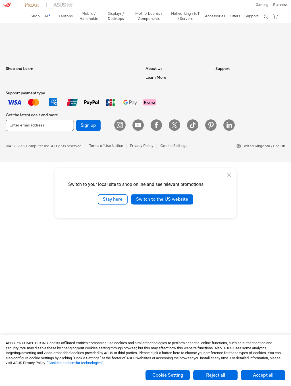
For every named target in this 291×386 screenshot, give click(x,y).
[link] (146, 7)
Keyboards (83, 229)
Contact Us (155, 117)
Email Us (153, 224)
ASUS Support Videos (164, 250)
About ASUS (156, 109)
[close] (229, 175)
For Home (14, 117)
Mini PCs (13, 254)
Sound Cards (85, 143)
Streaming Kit (85, 271)
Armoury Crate (228, 160)
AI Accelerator (86, 160)
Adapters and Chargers (94, 297)
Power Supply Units (90, 109)
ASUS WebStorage (162, 151)
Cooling (12, 297)
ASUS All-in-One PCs (23, 220)
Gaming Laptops (20, 152)
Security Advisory (160, 241)
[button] (7, 6)
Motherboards (18, 280)
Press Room (156, 143)
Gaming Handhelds (22, 177)
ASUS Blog (224, 134)
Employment (156, 126)
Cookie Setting (167, 375)
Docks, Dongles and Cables (97, 305)
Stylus (79, 288)
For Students (16, 126)
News (150, 134)
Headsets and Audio (91, 246)
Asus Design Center (231, 152)
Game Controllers (89, 254)
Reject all (215, 375)
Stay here (112, 199)
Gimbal (80, 280)
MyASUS (153, 258)
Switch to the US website (162, 199)
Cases (79, 117)
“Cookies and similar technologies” (75, 363)
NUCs (11, 246)
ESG (219, 109)
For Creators (16, 143)
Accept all (263, 375)
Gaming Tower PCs (22, 237)
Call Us (151, 233)
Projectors (14, 212)
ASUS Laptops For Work (26, 134)
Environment (226, 117)
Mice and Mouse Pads (92, 237)
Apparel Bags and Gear (93, 263)
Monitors (13, 203)
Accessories (16, 160)
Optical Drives (86, 151)
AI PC (220, 143)
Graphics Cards (19, 289)
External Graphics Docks (95, 134)
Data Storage (85, 126)
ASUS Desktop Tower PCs (28, 229)
